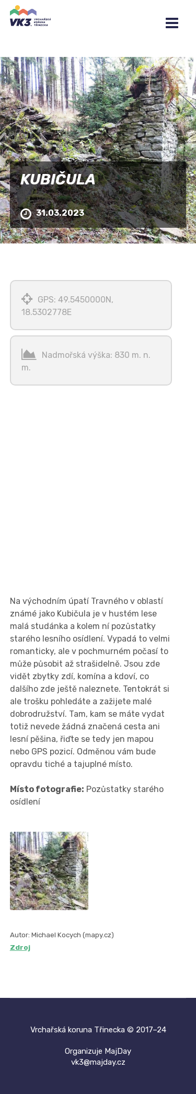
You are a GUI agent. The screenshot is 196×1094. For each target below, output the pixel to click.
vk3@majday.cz (98, 1062)
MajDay (118, 1051)
